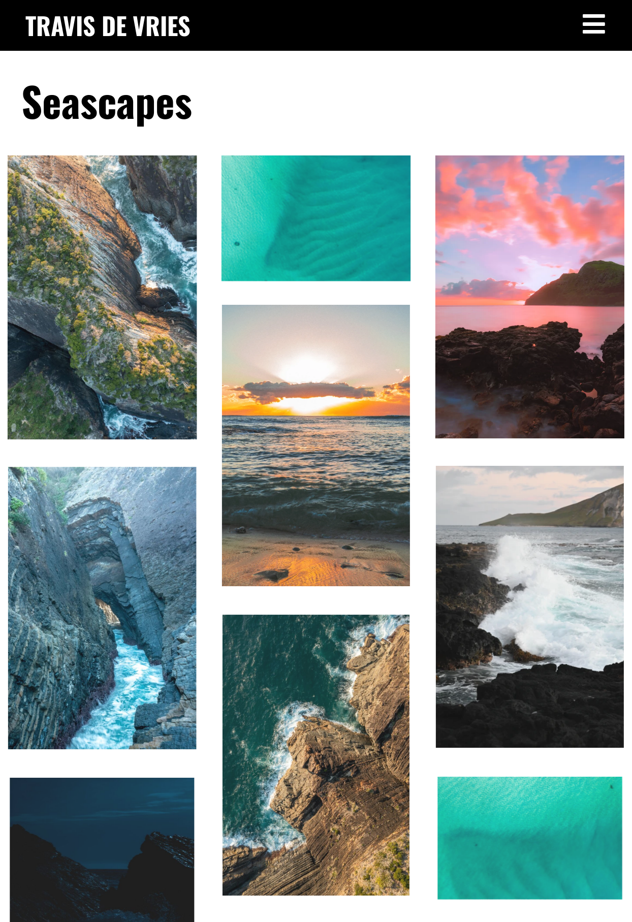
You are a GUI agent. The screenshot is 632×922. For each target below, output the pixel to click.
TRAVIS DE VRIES (108, 25)
